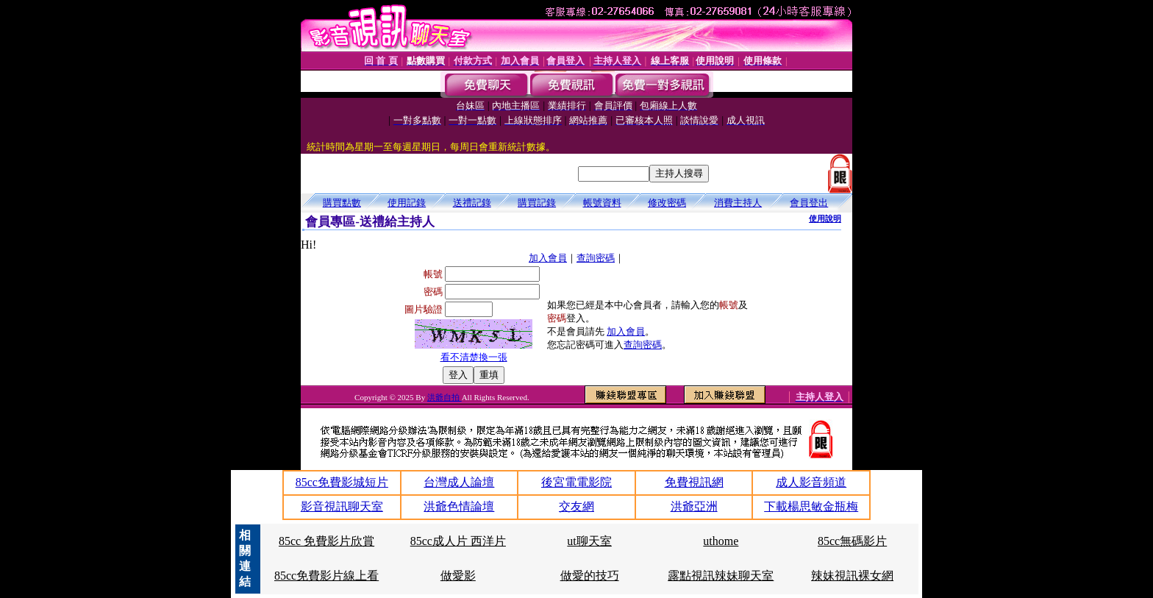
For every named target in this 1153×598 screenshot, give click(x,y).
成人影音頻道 (811, 482)
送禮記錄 (472, 202)
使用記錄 (407, 202)
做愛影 (458, 575)
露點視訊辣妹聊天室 (721, 575)
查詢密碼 (595, 257)
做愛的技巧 (589, 575)
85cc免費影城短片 (342, 482)
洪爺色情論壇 (459, 506)
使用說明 (825, 218)
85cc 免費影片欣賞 (326, 541)
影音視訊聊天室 (342, 506)
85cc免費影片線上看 (326, 575)
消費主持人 (738, 202)
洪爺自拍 (444, 397)
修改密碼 (667, 202)
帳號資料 (602, 202)
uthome (720, 541)
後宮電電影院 (576, 482)
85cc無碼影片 (852, 541)
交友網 (576, 506)
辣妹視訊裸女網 (852, 575)
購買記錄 (537, 202)
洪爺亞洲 (694, 506)
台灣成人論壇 (459, 482)
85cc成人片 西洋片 (458, 541)
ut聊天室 (589, 541)
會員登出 (809, 202)
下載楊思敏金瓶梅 (811, 506)
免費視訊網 (694, 482)
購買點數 (342, 202)
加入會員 (548, 257)
